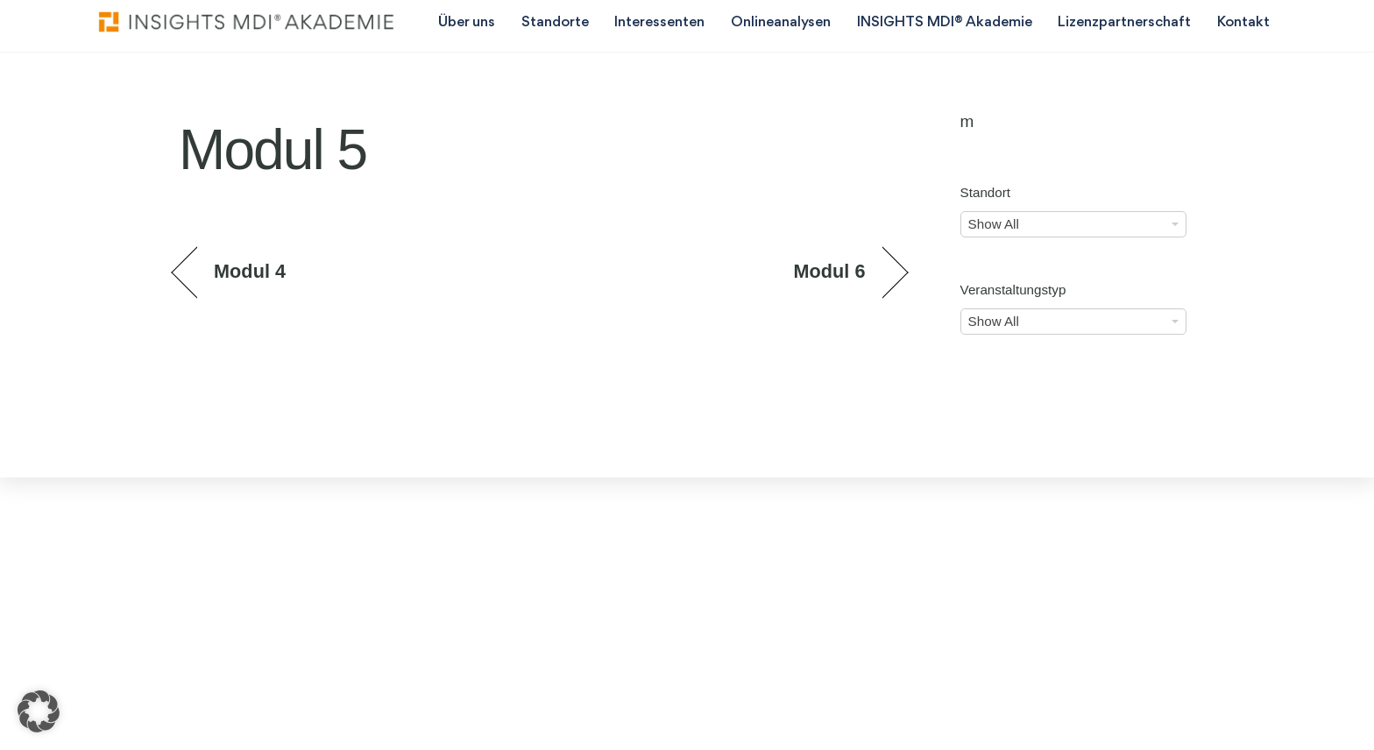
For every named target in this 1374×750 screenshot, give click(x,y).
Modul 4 (250, 271)
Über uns (466, 22)
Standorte (555, 22)
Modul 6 (829, 271)
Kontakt (1243, 22)
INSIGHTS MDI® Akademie (944, 22)
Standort (985, 192)
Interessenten (659, 22)
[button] (38, 711)
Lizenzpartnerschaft (1124, 22)
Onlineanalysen (781, 22)
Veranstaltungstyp (1013, 289)
